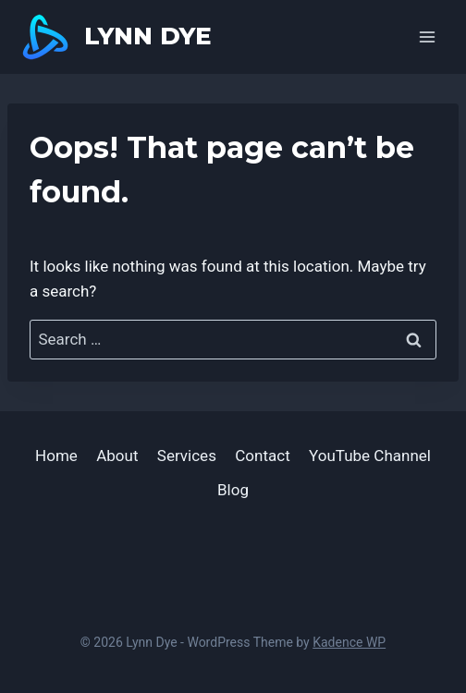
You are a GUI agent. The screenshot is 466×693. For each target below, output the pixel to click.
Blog (233, 489)
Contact (262, 455)
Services (186, 455)
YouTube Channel (370, 455)
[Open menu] (427, 36)
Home (56, 455)
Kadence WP (349, 642)
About (117, 455)
